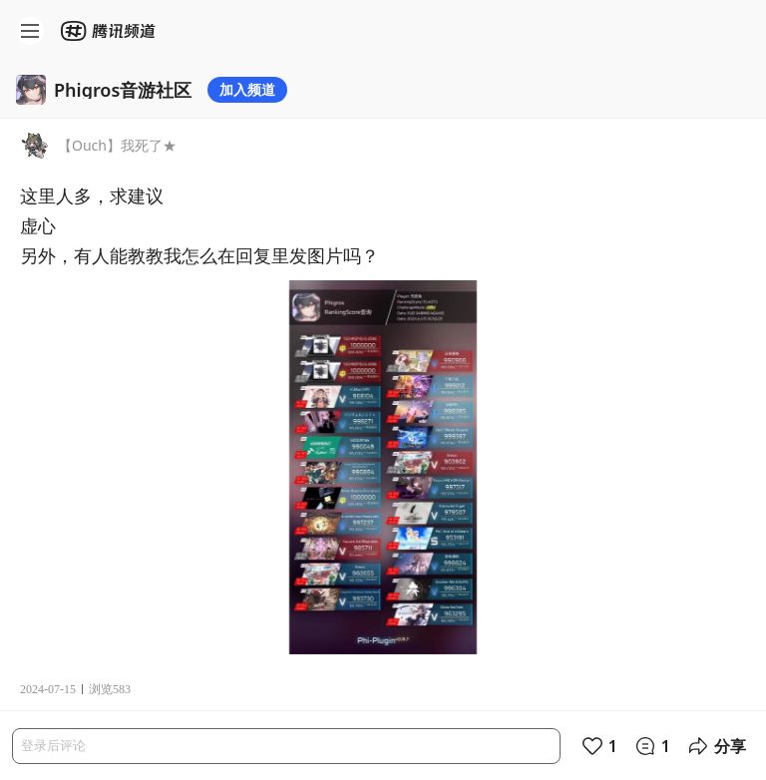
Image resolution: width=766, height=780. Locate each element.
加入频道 (247, 89)
